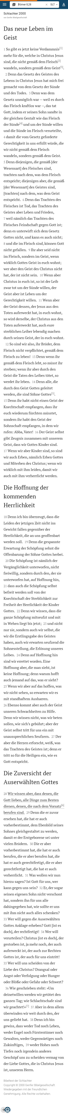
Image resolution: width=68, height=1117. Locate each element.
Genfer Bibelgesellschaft (17, 17)
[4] (20, 123)
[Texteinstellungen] (64, 4)
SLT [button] (54, 5)
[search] (31, 4)
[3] (61, 67)
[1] (60, 48)
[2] (59, 61)
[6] (62, 805)
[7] (27, 1006)
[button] (4, 4)
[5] (52, 393)
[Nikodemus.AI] (7, 1110)
